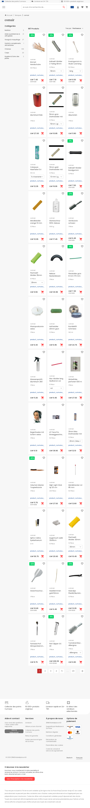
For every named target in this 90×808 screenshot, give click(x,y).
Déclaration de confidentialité (51, 740)
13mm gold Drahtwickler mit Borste (56, 169)
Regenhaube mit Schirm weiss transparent (37, 434)
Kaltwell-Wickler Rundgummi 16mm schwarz (74, 170)
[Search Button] (64, 7)
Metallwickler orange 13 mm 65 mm (36, 223)
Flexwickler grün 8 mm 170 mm (74, 274)
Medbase (59, 726)
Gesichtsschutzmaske (39, 591)
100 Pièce (33, 68)
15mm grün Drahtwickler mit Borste (56, 116)
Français (79, 758)
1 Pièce (32, 121)
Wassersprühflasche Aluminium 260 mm (38, 381)
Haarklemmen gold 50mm (55, 592)
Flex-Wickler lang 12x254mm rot (56, 379)
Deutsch (69, 758)
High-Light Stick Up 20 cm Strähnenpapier (55, 487)
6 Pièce (70, 279)
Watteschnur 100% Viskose (54, 222)
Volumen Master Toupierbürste (37, 486)
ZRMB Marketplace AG (53, 723)
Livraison (28, 723)
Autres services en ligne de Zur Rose (33, 740)
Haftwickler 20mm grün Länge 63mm (54, 328)
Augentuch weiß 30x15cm (56, 539)
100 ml (32, 173)
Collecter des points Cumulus (32, 731)
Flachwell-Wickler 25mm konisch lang (36, 275)
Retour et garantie (31, 736)
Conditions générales (53, 736)
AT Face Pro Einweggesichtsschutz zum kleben (58, 434)
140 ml (70, 332)
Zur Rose (49, 728)
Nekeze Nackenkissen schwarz (55, 275)
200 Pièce (52, 491)
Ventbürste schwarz (73, 222)
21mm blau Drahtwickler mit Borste (75, 433)
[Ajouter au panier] (42, 80)
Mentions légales (52, 732)
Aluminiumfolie (36, 115)
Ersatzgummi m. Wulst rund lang (75, 62)
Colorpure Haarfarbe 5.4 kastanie (35, 169)
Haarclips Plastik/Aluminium (75, 592)
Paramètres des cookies (54, 745)
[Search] (41, 7)
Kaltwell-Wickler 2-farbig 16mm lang (55, 63)
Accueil (8, 15)
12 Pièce (52, 67)
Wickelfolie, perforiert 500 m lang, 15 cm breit (75, 381)
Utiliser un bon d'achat (33, 726)
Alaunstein (72, 115)
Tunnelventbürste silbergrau (75, 644)
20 (73, 671)
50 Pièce (71, 67)
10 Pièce (33, 279)
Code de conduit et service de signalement (54, 750)
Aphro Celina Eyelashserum (36, 539)
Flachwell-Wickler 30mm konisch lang (74, 539)
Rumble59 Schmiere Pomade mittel (74, 328)
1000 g (51, 226)
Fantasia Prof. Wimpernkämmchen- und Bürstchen (39, 646)
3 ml (31, 544)
